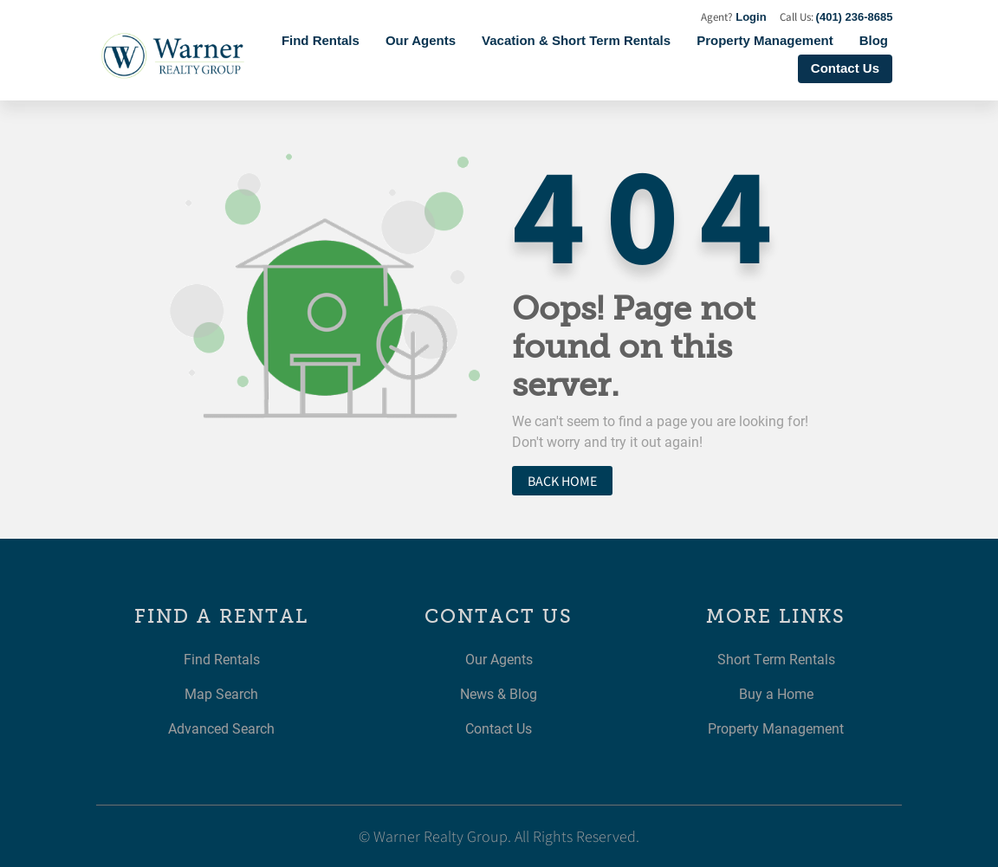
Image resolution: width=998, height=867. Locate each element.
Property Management (765, 40)
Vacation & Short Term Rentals (576, 40)
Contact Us (845, 68)
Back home (562, 480)
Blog (873, 40)
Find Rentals (321, 40)
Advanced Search (221, 728)
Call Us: (836, 17)
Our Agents (421, 40)
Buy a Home (776, 693)
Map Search (221, 693)
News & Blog (498, 693)
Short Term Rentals (776, 659)
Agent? (733, 17)
